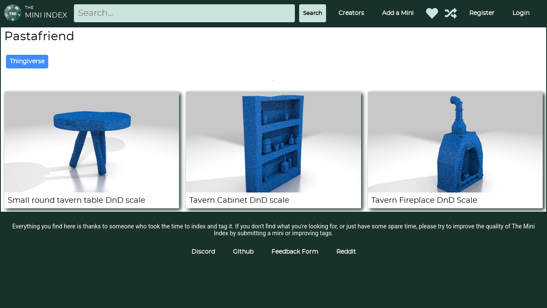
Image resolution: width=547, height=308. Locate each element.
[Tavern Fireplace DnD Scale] (455, 190)
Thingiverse (27, 62)
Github (243, 252)
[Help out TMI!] (451, 13)
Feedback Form (294, 252)
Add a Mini (398, 13)
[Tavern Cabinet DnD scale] (273, 190)
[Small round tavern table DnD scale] (91, 190)
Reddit (346, 252)
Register (481, 13)
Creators (351, 13)
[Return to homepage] (14, 13)
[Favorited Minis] (432, 13)
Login (520, 13)
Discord (203, 252)
